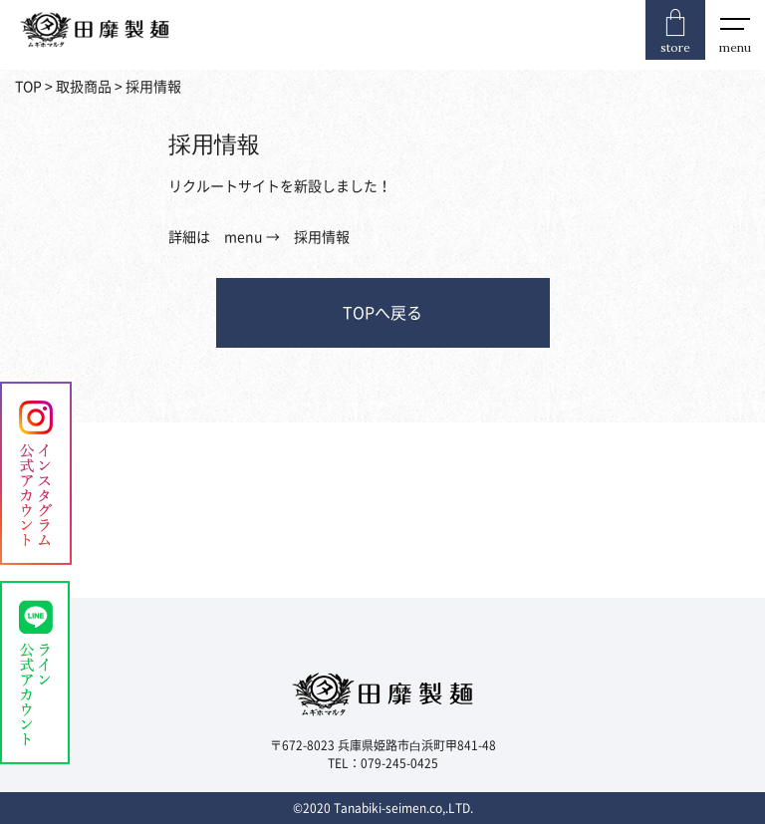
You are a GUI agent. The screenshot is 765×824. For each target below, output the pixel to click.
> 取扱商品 (77, 87)
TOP (28, 87)
